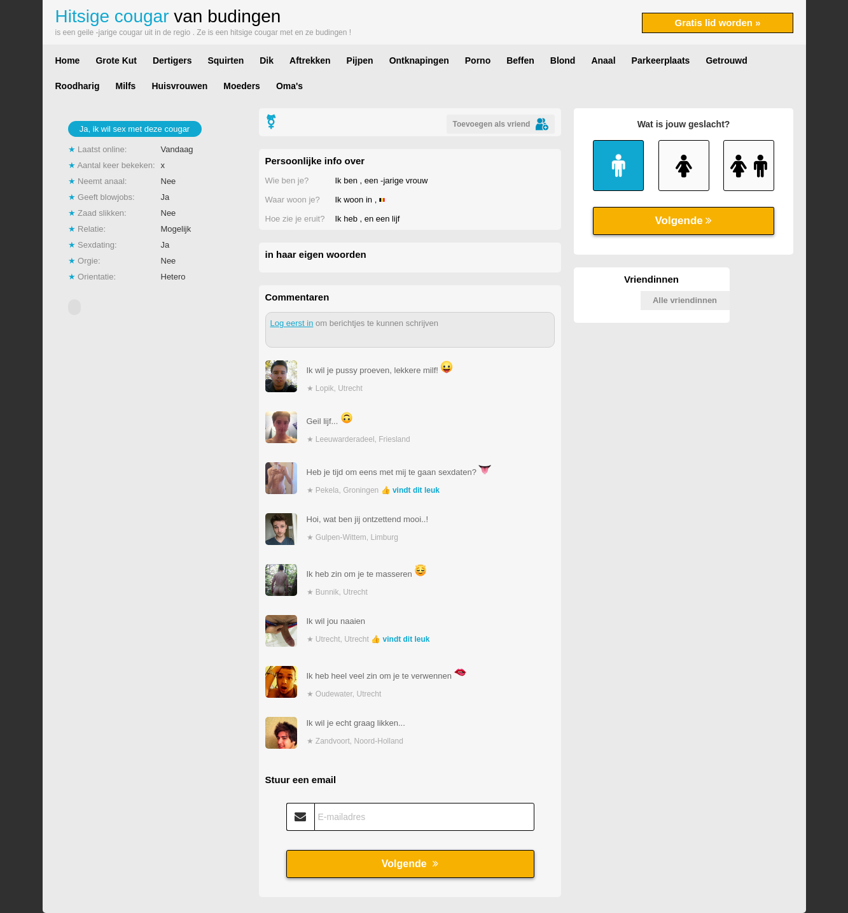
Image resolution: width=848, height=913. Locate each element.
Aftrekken (310, 60)
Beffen (520, 60)
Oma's (289, 86)
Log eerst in (292, 323)
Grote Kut (116, 60)
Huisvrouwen (179, 86)
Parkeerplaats (661, 60)
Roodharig (77, 86)
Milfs (126, 86)
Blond (563, 60)
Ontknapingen (419, 60)
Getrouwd (726, 60)
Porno (477, 60)
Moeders (241, 86)
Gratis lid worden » (717, 22)
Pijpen (360, 60)
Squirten (225, 60)
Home (67, 60)
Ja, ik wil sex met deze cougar (135, 129)
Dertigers (172, 60)
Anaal (603, 60)
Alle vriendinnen (685, 300)
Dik (267, 60)
